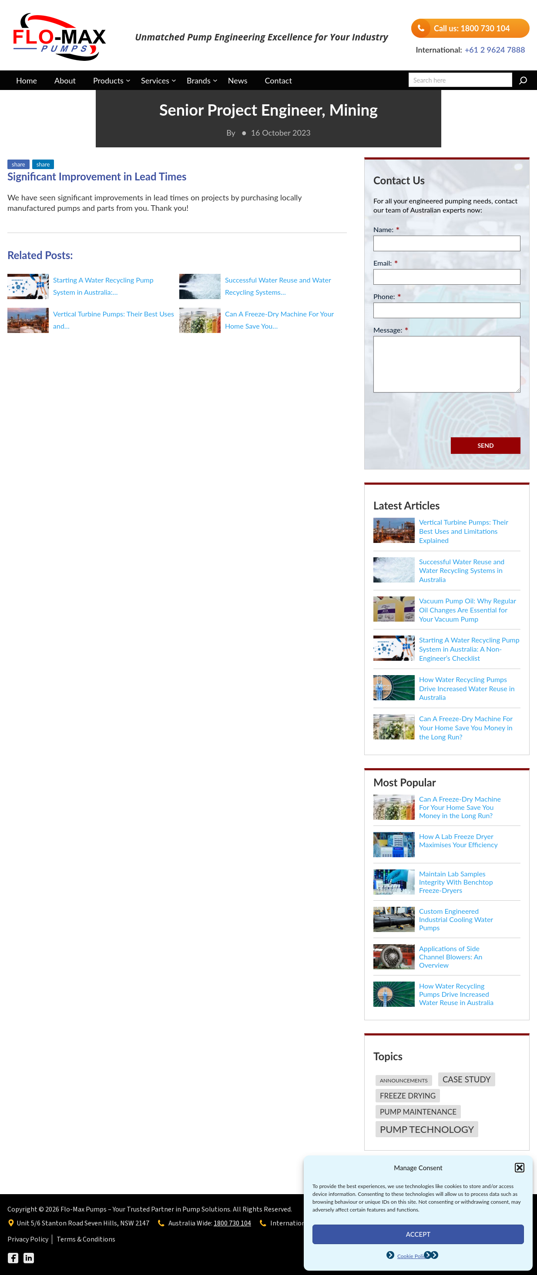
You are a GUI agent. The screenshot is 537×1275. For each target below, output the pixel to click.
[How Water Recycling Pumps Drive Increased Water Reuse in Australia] (394, 687)
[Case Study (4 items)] (465, 1080)
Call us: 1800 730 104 (472, 28)
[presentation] (439, 414)
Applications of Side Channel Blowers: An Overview (451, 956)
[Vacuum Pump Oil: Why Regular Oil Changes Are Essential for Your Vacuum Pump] (394, 609)
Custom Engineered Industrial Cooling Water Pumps (456, 919)
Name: (386, 230)
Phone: (387, 297)
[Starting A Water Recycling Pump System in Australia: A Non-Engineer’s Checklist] (394, 648)
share (18, 164)
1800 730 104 (232, 1223)
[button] (519, 1167)
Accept (418, 1234)
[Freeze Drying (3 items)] (406, 1097)
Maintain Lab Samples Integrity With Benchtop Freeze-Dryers (456, 881)
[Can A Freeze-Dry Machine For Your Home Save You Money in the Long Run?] (394, 726)
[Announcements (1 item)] (402, 1082)
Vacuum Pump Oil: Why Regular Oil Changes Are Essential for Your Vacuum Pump (467, 609)
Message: (391, 330)
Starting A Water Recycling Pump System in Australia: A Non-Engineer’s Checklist (469, 649)
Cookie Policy (412, 1256)
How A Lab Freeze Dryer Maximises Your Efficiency (458, 840)
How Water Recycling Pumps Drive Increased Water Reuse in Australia (467, 688)
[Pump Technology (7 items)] (425, 1129)
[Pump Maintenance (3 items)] (417, 1113)
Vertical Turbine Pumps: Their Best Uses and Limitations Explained (463, 531)
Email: (385, 263)
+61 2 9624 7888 (495, 49)
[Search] (523, 80)
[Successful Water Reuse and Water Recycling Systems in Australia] (394, 570)
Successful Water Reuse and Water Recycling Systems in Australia (461, 570)
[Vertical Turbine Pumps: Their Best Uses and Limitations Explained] (394, 530)
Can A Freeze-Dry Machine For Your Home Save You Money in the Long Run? (466, 727)
